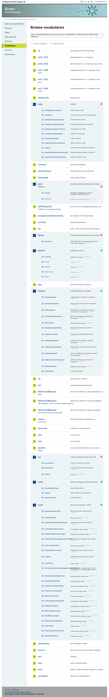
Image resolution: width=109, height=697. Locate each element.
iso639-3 (48, 557)
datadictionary (44, 171)
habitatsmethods (51, 353)
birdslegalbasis (50, 297)
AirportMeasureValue (53, 511)
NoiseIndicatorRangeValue (55, 576)
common (42, 165)
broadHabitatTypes (52, 488)
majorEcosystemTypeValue (55, 143)
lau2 (40, 441)
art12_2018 (43, 64)
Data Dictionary (23, 19)
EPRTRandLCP (45, 207)
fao (39, 229)
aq (39, 51)
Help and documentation (14, 24)
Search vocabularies (40, 43)
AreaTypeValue (50, 517)
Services (8, 50)
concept (48, 257)
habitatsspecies (51, 366)
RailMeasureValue (51, 606)
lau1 (40, 435)
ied (39, 385)
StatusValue (49, 626)
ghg (39, 285)
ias (39, 379)
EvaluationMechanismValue (55, 534)
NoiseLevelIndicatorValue (54, 586)
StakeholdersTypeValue (53, 621)
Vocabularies (10, 46)
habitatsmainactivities (53, 347)
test (39, 656)
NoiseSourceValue (52, 596)
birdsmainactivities (52, 304)
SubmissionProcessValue (54, 631)
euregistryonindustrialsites (50, 216)
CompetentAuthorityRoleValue (56, 522)
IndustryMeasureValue (53, 550)
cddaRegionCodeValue (53, 110)
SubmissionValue (51, 636)
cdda (40, 104)
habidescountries (51, 334)
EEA (15, 1)
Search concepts (58, 43)
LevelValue (49, 563)
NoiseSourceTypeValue (53, 591)
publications (43, 644)
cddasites (48, 115)
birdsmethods (50, 310)
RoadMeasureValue (52, 616)
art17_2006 (43, 70)
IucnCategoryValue (52, 138)
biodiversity (43, 98)
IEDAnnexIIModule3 (47, 401)
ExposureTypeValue (52, 545)
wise (40, 669)
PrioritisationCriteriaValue (54, 601)
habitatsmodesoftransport (54, 360)
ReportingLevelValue (52, 611)
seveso (41, 650)
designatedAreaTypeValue (54, 120)
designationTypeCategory (54, 124)
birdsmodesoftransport (53, 316)
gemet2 (41, 251)
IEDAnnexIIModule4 (47, 410)
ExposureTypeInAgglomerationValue (57, 539)
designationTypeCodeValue (55, 129)
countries (48, 241)
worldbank (43, 676)
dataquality (43, 178)
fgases (41, 235)
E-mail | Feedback (12, 690)
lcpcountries (49, 463)
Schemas (8, 41)
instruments (49, 371)
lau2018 (41, 448)
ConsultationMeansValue (54, 529)
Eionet (14, 19)
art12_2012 (43, 57)
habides (41, 291)
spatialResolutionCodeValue (55, 157)
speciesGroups (50, 497)
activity (47, 193)
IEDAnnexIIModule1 (47, 392)
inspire (41, 419)
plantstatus (49, 468)
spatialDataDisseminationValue (56, 152)
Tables (7, 32)
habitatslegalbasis (51, 340)
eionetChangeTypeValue (54, 134)
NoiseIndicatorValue (52, 581)
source (47, 267)
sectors (47, 474)
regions (47, 148)
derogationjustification (53, 328)
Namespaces (10, 54)
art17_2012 (43, 79)
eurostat (42, 222)
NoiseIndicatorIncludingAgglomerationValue (57, 568)
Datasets (8, 28)
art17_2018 (43, 88)
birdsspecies (49, 323)
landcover (42, 428)
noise (40, 505)
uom (40, 663)
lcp (39, 457)
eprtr (40, 184)
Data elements (10, 37)
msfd (40, 482)
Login (84, 1)
